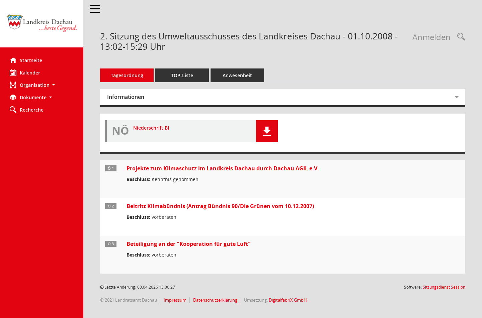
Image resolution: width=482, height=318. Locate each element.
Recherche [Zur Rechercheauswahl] (27, 109)
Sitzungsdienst (444, 287)
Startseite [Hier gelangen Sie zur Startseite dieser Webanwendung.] (26, 60)
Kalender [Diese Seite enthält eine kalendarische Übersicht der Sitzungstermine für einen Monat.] (25, 72)
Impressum (175, 300)
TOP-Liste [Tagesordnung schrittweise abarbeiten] (182, 75)
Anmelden (431, 36)
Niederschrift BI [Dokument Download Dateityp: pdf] (151, 128)
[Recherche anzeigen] (459, 36)
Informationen (126, 97)
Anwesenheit (237, 75)
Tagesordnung (127, 75)
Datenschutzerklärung (215, 300)
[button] (42, 85)
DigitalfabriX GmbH (288, 300)
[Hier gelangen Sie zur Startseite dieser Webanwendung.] (42, 26)
